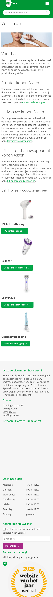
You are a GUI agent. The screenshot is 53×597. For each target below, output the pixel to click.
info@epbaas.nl (11, 415)
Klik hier (7, 557)
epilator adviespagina (33, 102)
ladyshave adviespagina (19, 141)
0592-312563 (9, 411)
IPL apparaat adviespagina (21, 180)
